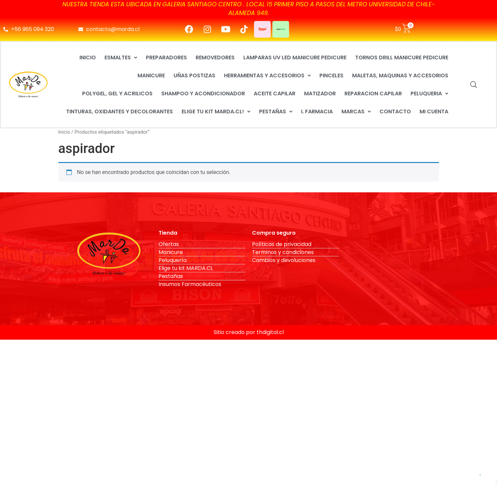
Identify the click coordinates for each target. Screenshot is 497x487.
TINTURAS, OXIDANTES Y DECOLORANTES (119, 111)
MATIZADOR (320, 93)
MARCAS (356, 111)
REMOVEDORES (215, 57)
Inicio (64, 132)
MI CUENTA (434, 111)
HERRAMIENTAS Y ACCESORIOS (267, 75)
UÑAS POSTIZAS (194, 75)
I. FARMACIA (317, 111)
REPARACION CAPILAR (373, 93)
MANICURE (151, 75)
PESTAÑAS (275, 111)
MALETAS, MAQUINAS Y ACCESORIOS (400, 75)
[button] (121, 58)
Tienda (168, 233)
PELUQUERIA (429, 93)
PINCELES (331, 75)
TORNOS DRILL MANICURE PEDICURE (401, 57)
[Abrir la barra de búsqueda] (473, 84)
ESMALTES (120, 57)
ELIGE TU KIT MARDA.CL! (216, 111)
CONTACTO (395, 111)
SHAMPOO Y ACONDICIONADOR (203, 93)
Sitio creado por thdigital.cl (249, 332)
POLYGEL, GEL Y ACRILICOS (117, 93)
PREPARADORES (166, 57)
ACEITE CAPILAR (274, 93)
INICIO (87, 57)
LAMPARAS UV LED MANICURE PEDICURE (294, 57)
